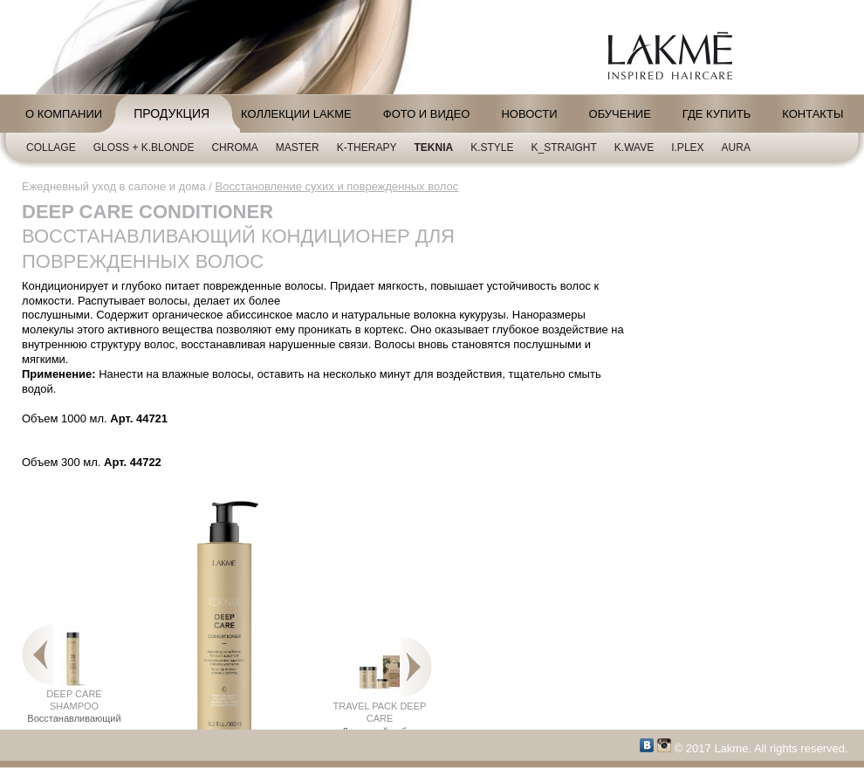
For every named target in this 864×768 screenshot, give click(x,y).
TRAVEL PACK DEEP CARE (380, 693)
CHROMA (234, 147)
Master (297, 147)
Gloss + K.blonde (144, 147)
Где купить (716, 113)
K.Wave (634, 147)
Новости (529, 113)
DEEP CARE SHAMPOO (74, 687)
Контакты (812, 113)
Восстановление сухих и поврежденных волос (337, 186)
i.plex (687, 147)
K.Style (491, 147)
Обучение (620, 113)
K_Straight (564, 147)
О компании (63, 113)
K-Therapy (367, 147)
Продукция (171, 113)
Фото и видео (426, 113)
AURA (736, 147)
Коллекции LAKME (296, 113)
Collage (51, 147)
